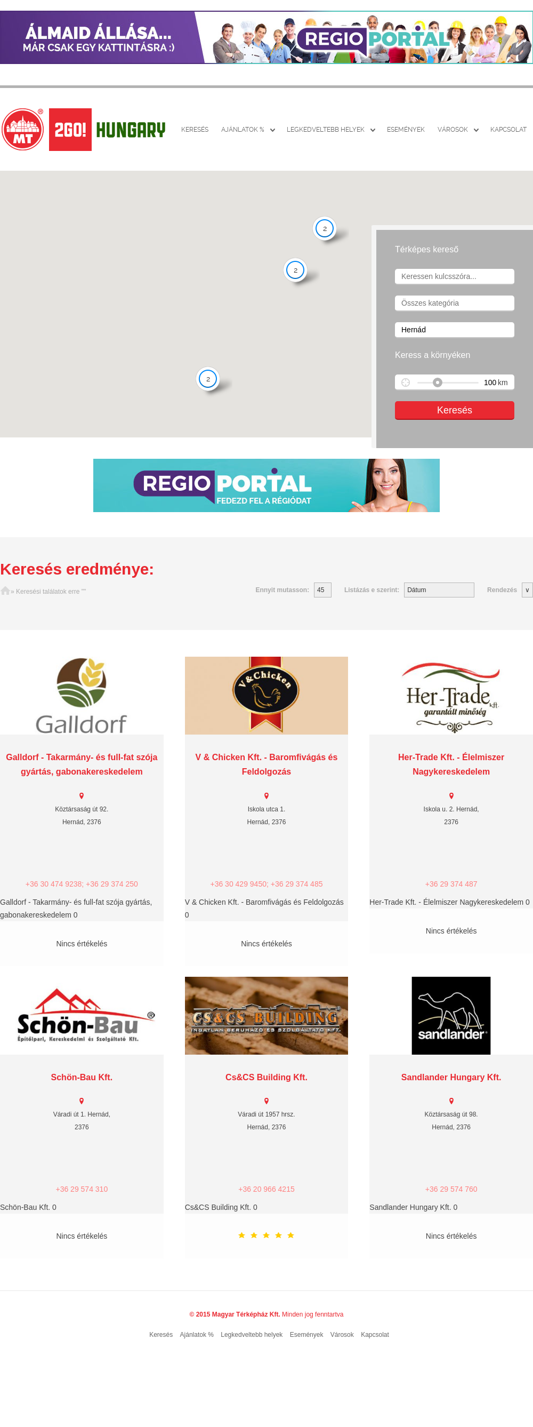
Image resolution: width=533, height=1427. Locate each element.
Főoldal (5, 592)
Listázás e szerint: (371, 590)
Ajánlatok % (242, 129)
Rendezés (502, 590)
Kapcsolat (508, 129)
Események (406, 129)
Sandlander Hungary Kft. (451, 1077)
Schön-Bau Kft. (82, 1077)
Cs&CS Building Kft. (266, 1077)
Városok (453, 129)
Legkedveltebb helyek (326, 129)
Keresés (194, 129)
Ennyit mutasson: (282, 590)
